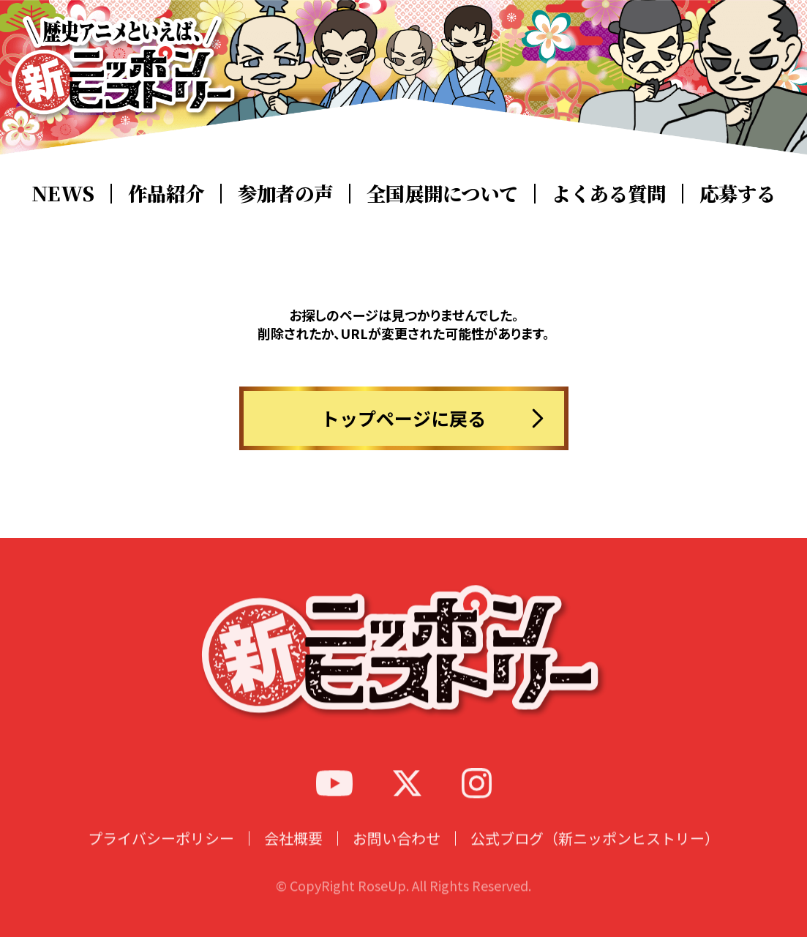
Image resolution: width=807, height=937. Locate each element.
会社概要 (293, 856)
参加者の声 (285, 193)
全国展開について (442, 193)
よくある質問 (609, 193)
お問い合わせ (396, 856)
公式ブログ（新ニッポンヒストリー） (594, 856)
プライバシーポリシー (161, 856)
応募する (737, 193)
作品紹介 (166, 193)
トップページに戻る (403, 418)
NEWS (62, 193)
